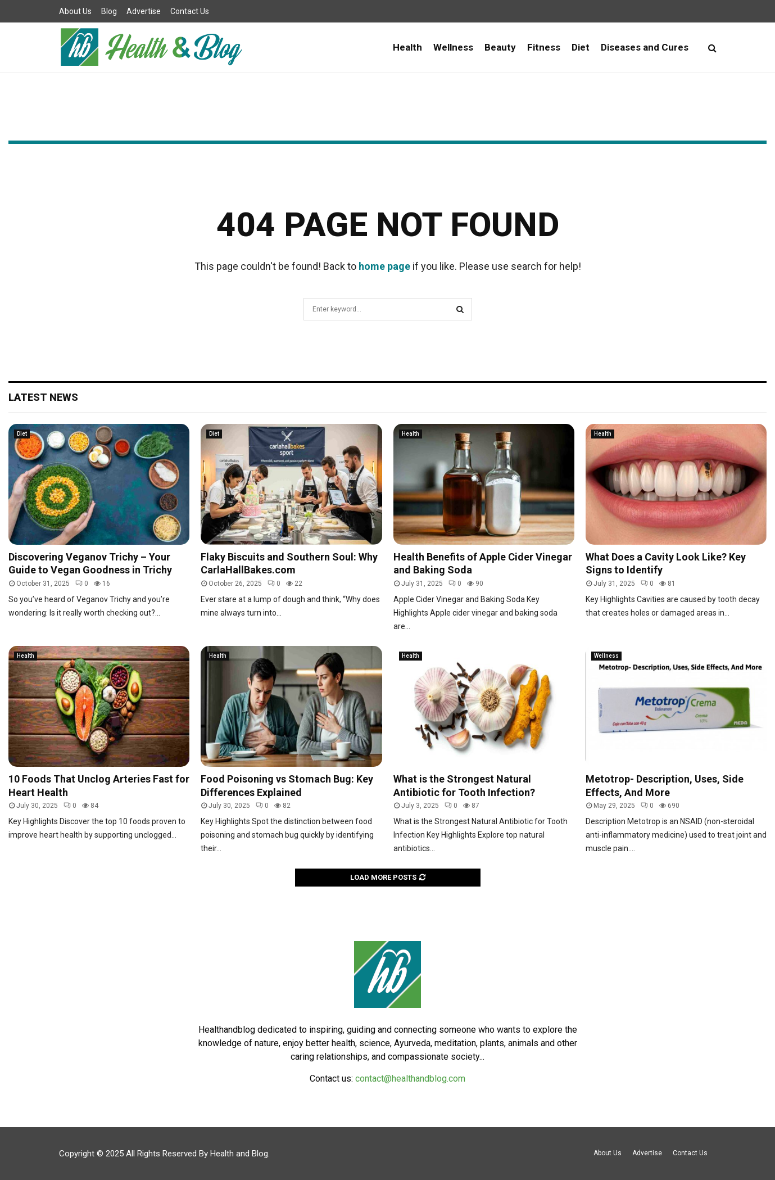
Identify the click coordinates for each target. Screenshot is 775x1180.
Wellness (453, 47)
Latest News (43, 397)
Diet (581, 47)
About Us (75, 11)
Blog (109, 11)
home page (384, 266)
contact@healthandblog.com (410, 1078)
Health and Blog (239, 1154)
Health (407, 47)
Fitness (543, 47)
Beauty (500, 47)
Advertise (143, 11)
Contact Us (189, 11)
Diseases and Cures (644, 47)
